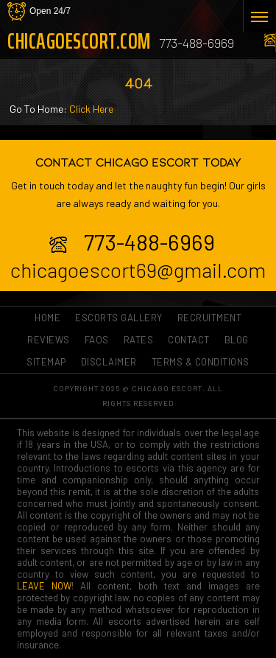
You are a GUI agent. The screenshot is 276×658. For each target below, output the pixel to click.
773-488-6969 (196, 43)
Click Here (91, 108)
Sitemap (46, 362)
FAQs (97, 340)
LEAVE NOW (44, 586)
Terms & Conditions (201, 362)
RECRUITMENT (209, 317)
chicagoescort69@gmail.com (138, 270)
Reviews (48, 340)
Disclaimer (109, 362)
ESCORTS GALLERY (119, 317)
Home (47, 317)
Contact (189, 340)
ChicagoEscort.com (74, 41)
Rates (139, 340)
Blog (236, 340)
